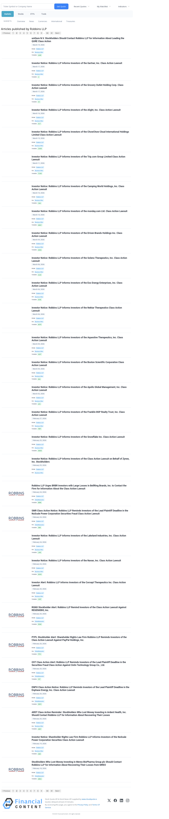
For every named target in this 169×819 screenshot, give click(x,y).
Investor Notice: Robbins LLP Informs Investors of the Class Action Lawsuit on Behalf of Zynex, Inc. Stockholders (80, 460)
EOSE (39, 299)
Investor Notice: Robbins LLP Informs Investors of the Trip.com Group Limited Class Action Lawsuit (78, 158)
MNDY (40, 225)
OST (39, 679)
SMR (39, 527)
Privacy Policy (83, 805)
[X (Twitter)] (109, 803)
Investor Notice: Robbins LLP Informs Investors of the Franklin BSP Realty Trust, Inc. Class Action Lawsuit (78, 413)
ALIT (39, 123)
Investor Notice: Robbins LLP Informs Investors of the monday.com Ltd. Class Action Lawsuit (79, 211)
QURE (39, 55)
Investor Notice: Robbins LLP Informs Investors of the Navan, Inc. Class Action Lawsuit (76, 560)
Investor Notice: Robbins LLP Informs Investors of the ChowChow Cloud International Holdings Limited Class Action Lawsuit (80, 133)
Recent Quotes (80, 6)
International (56, 21)
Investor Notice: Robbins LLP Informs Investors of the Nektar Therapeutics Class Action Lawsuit (77, 309)
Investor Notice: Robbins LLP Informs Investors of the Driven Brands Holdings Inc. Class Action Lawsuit (77, 234)
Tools (43, 14)
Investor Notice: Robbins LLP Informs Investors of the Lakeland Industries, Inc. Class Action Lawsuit (79, 537)
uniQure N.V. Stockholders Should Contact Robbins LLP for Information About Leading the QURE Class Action (78, 40)
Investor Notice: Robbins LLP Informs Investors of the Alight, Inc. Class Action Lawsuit (76, 110)
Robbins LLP (39, 49)
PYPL (39, 654)
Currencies (42, 21)
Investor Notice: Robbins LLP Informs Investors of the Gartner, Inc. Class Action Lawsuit (77, 63)
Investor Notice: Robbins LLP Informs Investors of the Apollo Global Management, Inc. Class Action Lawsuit (79, 388)
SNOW (40, 450)
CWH (39, 203)
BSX (39, 379)
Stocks (21, 14)
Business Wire (39, 52)
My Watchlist (102, 6)
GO (39, 102)
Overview (21, 21)
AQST (39, 354)
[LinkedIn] (121, 803)
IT (38, 77)
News (31, 21)
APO (39, 404)
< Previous (6, 33)
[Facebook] (115, 803)
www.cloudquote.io (89, 799)
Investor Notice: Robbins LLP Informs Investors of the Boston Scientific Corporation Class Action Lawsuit (78, 364)
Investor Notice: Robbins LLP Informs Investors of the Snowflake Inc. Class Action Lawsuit (78, 437)
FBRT (39, 429)
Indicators (122, 6)
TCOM (40, 173)
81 (52, 33)
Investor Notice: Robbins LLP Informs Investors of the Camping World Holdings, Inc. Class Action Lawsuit (78, 188)
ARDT (39, 729)
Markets (7, 14)
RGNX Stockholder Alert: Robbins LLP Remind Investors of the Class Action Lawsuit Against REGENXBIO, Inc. (79, 609)
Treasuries (70, 21)
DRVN (39, 250)
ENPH (39, 704)
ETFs (32, 14)
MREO (39, 779)
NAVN (39, 574)
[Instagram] (127, 803)
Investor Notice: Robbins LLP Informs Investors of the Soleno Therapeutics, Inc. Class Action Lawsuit (79, 259)
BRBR (39, 502)
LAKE (39, 552)
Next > (57, 33)
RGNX (39, 624)
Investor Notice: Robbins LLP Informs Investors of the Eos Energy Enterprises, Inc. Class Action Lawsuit (77, 284)
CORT (39, 599)
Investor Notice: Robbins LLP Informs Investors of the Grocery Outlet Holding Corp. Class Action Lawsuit (77, 86)
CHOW (40, 148)
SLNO (39, 275)
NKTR (39, 324)
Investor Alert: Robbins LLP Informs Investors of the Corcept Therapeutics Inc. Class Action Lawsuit (79, 584)
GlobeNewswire (39, 500)
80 (47, 33)
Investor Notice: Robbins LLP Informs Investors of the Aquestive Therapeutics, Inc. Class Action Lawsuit (77, 339)
